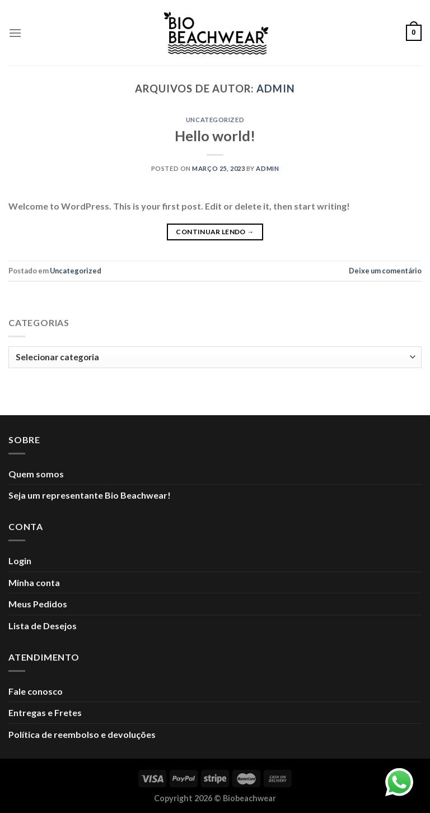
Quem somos (36, 473)
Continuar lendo (215, 231)
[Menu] (15, 33)
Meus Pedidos (37, 603)
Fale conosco (35, 691)
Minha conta (34, 582)
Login (19, 560)
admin (275, 88)
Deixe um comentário (385, 270)
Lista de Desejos (42, 625)
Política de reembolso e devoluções (82, 734)
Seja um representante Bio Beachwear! (89, 495)
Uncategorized (215, 119)
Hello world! (215, 135)
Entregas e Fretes (45, 712)
